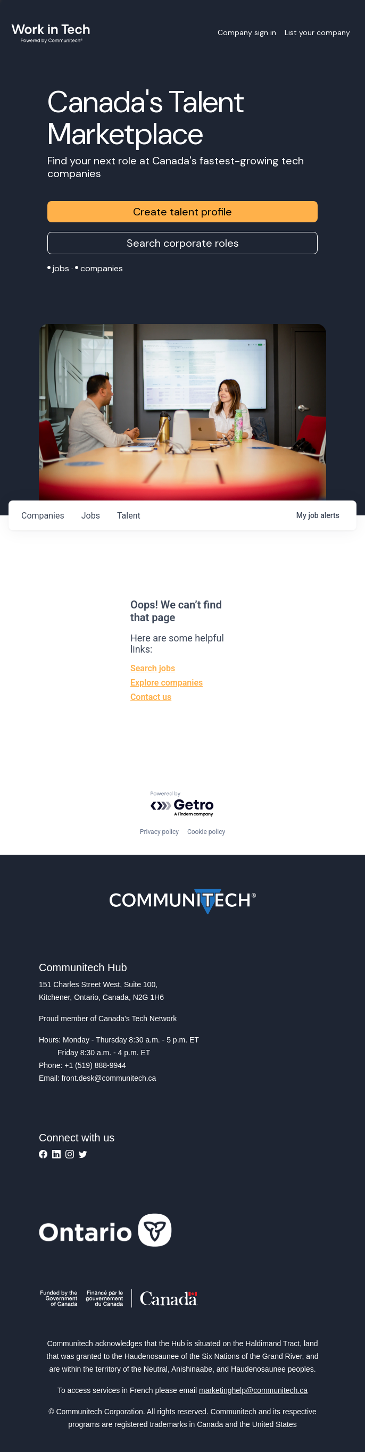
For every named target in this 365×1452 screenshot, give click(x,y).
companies (42, 516)
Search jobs (152, 668)
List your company (317, 32)
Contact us (150, 697)
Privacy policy (159, 832)
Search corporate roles (183, 243)
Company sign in (247, 32)
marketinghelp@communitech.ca (253, 1390)
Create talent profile (182, 212)
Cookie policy (206, 832)
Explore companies (166, 683)
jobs (90, 516)
